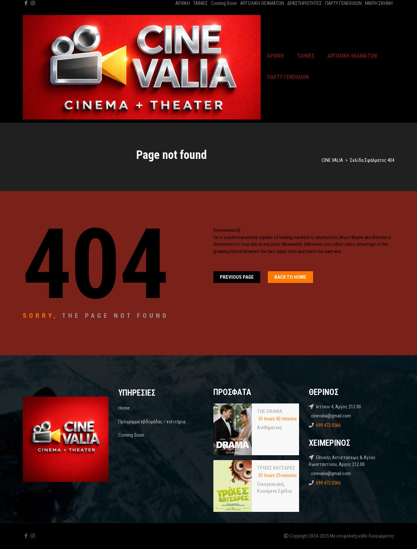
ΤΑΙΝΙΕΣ (200, 3)
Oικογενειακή (270, 484)
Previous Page (237, 277)
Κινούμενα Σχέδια (274, 491)
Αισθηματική (269, 427)
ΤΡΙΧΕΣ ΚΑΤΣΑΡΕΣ (276, 468)
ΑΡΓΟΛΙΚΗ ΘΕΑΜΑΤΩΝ (262, 3)
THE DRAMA (269, 411)
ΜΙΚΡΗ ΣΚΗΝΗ (379, 3)
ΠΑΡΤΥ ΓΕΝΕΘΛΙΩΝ (343, 3)
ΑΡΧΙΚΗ (182, 3)
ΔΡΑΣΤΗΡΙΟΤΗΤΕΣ (304, 3)
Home (124, 408)
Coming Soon (224, 3)
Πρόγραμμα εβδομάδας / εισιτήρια (151, 422)
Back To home (290, 277)
